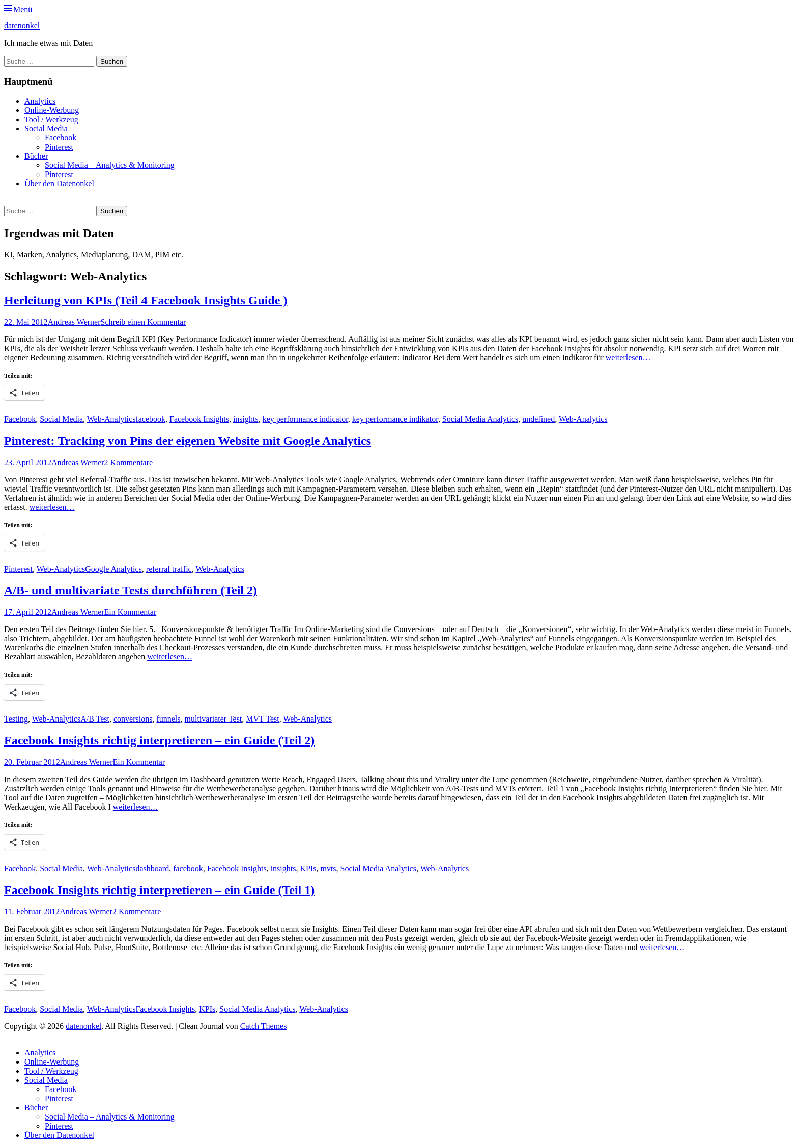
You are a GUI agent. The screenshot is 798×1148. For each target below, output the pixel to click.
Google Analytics (113, 569)
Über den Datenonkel (59, 183)
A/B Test (94, 718)
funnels (168, 718)
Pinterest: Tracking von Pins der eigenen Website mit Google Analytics (187, 440)
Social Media (46, 128)
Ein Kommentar (130, 612)
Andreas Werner (74, 322)
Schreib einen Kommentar (143, 322)
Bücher (36, 156)
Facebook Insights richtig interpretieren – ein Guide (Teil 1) (159, 890)
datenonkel (22, 25)
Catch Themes (263, 1026)
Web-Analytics (111, 419)
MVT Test (262, 718)
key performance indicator (305, 419)
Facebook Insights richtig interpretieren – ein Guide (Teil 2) (159, 740)
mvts (328, 868)
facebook (150, 419)
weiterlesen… (628, 357)
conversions (132, 718)
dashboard (152, 868)
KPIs (308, 868)
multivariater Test (213, 718)
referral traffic (169, 569)
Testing (16, 718)
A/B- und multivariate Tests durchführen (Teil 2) (130, 590)
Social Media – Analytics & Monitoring (110, 165)
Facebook (60, 137)
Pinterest (59, 146)
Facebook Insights (199, 419)
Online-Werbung (51, 110)
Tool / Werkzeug (51, 119)
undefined (538, 419)
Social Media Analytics (480, 419)
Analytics (39, 101)
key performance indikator (395, 419)
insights (246, 419)
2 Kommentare (128, 462)
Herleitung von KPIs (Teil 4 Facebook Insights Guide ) (146, 300)
